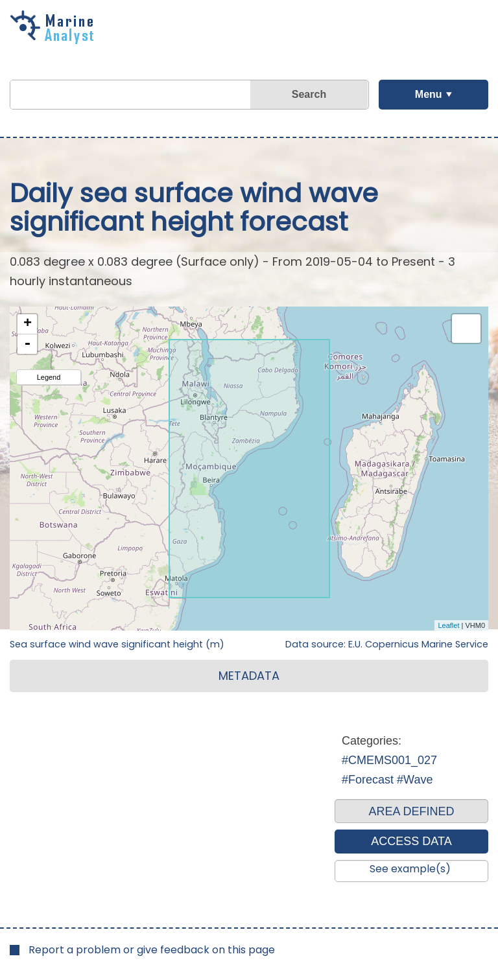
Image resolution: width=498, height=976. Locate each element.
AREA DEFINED (411, 811)
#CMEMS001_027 (389, 760)
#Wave (415, 779)
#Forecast (368, 779)
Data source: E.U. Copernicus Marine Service (386, 644)
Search (309, 94)
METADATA (249, 676)
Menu (428, 94)
